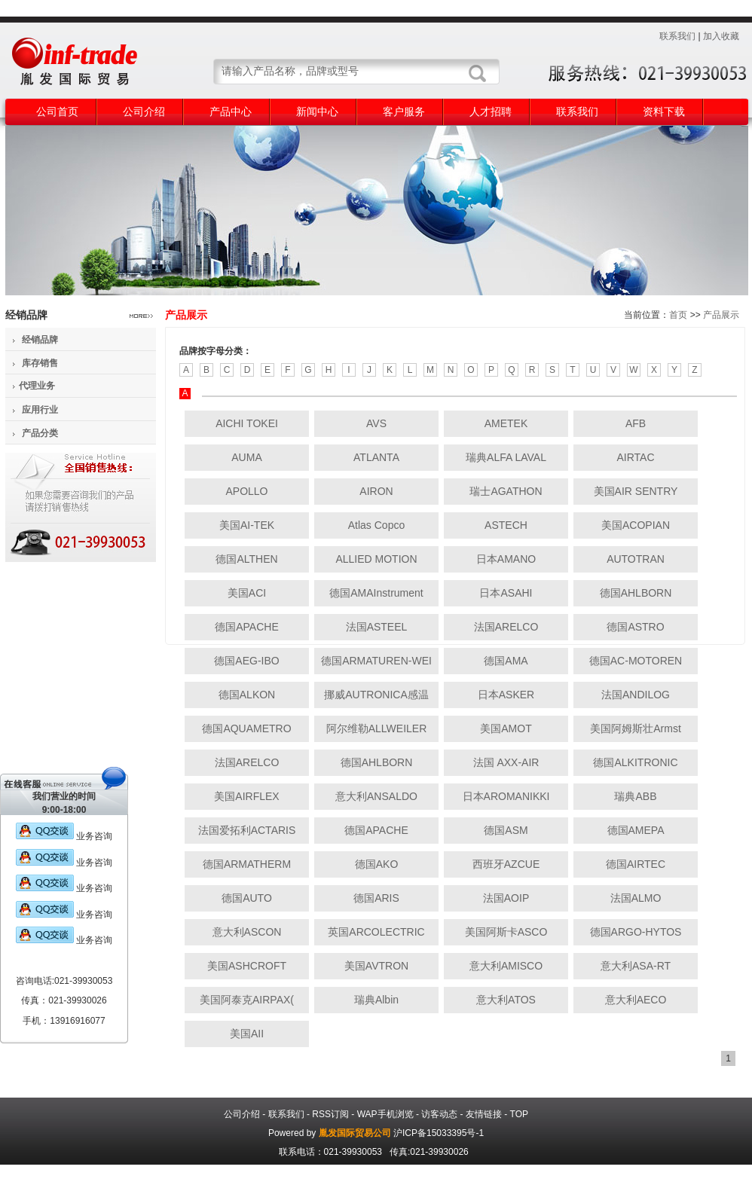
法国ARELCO (506, 627)
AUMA (246, 457)
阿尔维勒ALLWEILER (376, 728)
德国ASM (505, 830)
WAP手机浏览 (385, 1114)
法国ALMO (636, 898)
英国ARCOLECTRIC (376, 932)
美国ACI (247, 593)
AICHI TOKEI (247, 423)
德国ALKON (247, 695)
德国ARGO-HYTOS (636, 932)
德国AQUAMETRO (246, 728)
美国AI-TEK (246, 525)
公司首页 (57, 111)
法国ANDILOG (635, 695)
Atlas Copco (376, 525)
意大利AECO (636, 1000)
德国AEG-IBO (246, 661)
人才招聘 (490, 111)
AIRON (376, 491)
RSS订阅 (330, 1114)
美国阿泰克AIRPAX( (247, 1000)
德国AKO (377, 864)
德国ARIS (376, 898)
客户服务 (404, 111)
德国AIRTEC (635, 864)
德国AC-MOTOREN (635, 661)
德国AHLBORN (636, 593)
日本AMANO (506, 559)
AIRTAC (635, 457)
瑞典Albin (376, 1000)
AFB (635, 423)
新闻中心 (317, 111)
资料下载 (664, 111)
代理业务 (37, 385)
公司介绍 (144, 111)
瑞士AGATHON (505, 491)
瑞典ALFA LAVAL (506, 457)
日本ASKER (506, 695)
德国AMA (505, 661)
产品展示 (721, 315)
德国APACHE (247, 627)
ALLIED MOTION (376, 559)
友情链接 (484, 1114)
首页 (678, 315)
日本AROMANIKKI (506, 796)
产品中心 (230, 111)
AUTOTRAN (636, 559)
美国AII (247, 1034)
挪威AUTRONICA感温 (376, 695)
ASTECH (506, 525)
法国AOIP (506, 898)
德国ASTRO (635, 627)
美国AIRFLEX (246, 796)
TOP (519, 1114)
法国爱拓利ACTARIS (247, 830)
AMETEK (506, 423)
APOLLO (246, 491)
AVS (376, 423)
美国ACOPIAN (635, 525)
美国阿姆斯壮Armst (635, 728)
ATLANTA (376, 457)
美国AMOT (505, 728)
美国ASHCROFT (246, 966)
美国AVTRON (376, 966)
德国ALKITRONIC (635, 762)
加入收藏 (721, 36)
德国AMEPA (636, 830)
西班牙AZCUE (506, 864)
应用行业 (40, 410)
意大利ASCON (247, 932)
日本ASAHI (505, 593)
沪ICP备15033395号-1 (438, 1133)
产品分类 (40, 433)
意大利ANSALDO (376, 796)
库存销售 (40, 363)
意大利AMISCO (506, 966)
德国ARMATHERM (247, 864)
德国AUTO (247, 898)
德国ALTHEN (246, 559)
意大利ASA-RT (636, 966)
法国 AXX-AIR (506, 762)
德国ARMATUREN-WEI (376, 661)
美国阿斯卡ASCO (506, 932)
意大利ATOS (506, 1000)
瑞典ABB (635, 796)
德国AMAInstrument (376, 593)
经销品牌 (40, 339)
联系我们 (677, 36)
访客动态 (439, 1114)
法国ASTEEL (377, 627)
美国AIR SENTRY (636, 491)
